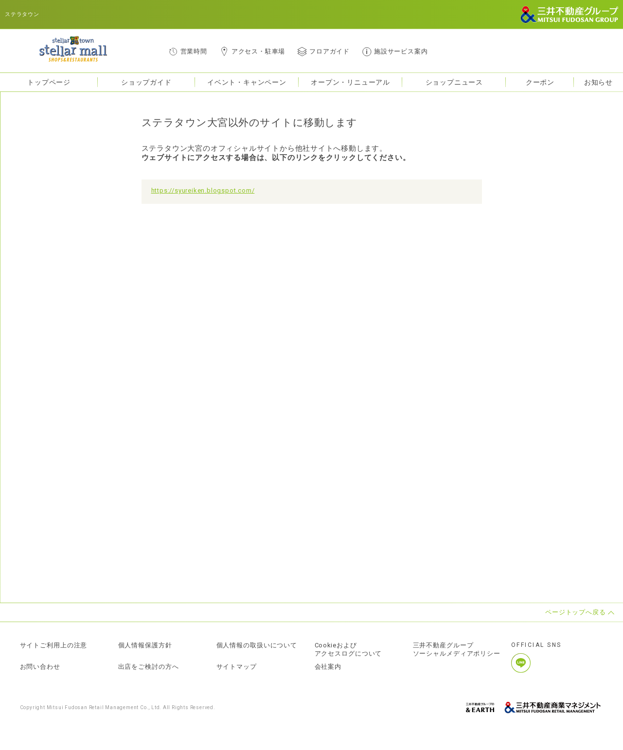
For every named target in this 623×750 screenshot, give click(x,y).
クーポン (540, 82)
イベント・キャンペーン (246, 82)
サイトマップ (236, 666)
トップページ (49, 82)
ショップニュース (454, 82)
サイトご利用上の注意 (54, 645)
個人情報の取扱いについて (257, 645)
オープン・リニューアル (350, 82)
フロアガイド (329, 51)
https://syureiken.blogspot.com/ (203, 190)
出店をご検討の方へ (148, 666)
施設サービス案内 (400, 51)
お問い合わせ (40, 666)
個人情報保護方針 (145, 645)
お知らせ (598, 82)
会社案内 (328, 666)
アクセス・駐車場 (258, 51)
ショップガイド (146, 82)
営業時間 (193, 51)
